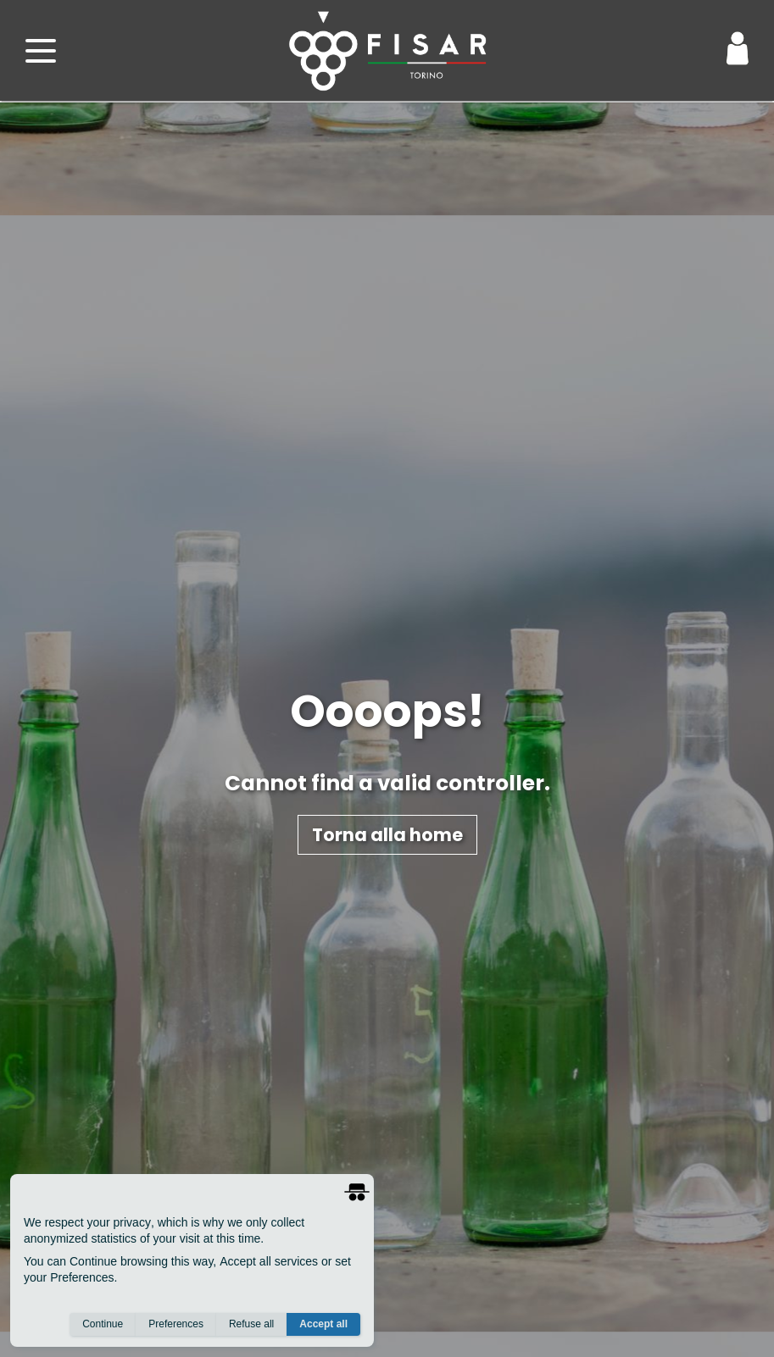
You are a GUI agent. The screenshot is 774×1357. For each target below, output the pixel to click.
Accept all (323, 1324)
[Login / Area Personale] (737, 48)
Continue (102, 1324)
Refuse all (251, 1324)
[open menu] (40, 50)
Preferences (175, 1324)
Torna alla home (387, 835)
